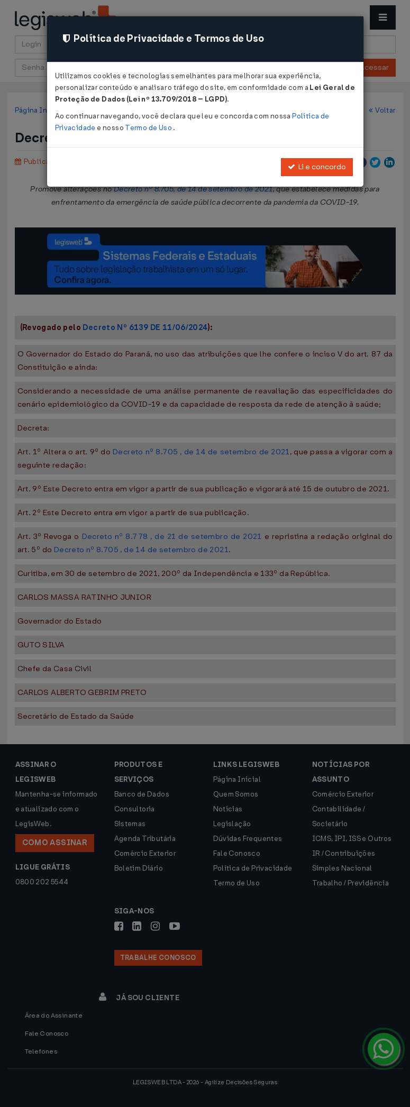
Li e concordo (317, 167)
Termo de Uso (149, 127)
